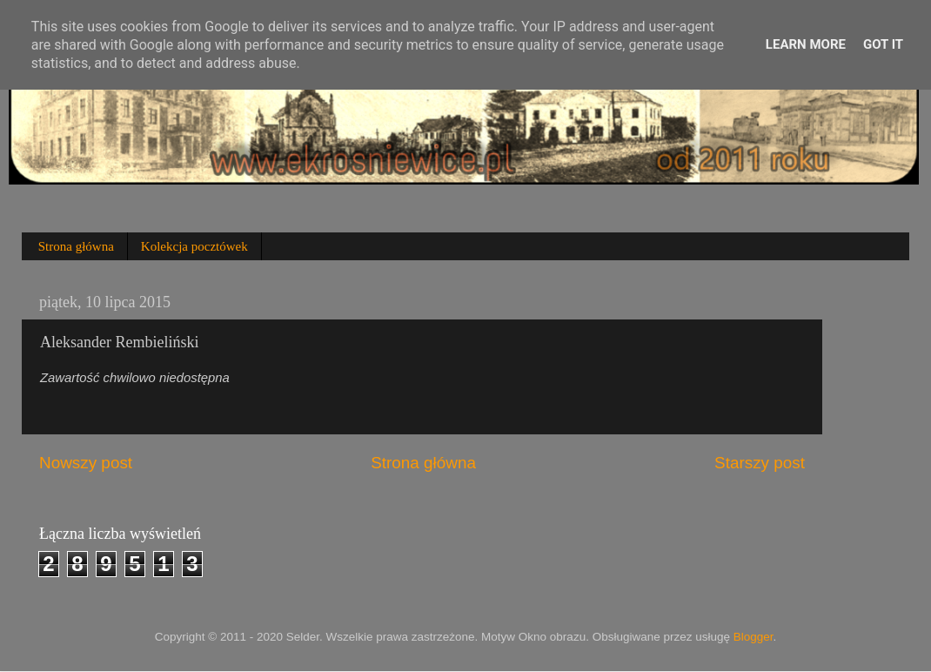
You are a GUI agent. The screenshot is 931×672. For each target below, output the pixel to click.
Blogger (753, 636)
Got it (883, 44)
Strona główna (76, 246)
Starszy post (759, 463)
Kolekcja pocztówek (194, 246)
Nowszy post (85, 463)
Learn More (806, 44)
